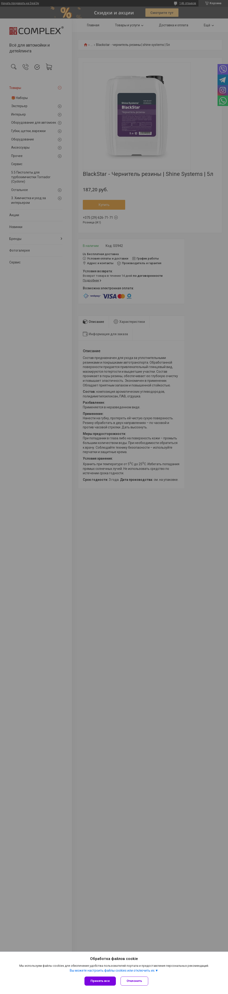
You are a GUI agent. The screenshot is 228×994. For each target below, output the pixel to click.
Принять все (100, 981)
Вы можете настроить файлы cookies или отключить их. (112, 970)
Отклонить (134, 981)
